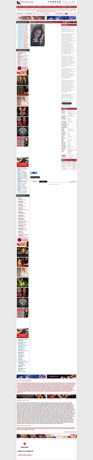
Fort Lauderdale (26, 410)
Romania (47, 428)
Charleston (40, 406)
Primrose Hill (28, 419)
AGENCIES (40, 6)
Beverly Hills (52, 404)
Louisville (23, 415)
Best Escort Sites (49, 8)
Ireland (18, 428)
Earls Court (57, 408)
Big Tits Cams (25, 45)
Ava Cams (26, 24)
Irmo (59, 412)
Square (30, 421)
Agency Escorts (20, 25)
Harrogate (49, 411)
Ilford (37, 412)
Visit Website (70, 157)
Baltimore (26, 404)
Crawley (61, 407)
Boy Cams (25, 31)
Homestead (70, 411)
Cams (27, 30)
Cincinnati (66, 406)
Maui (72, 415)
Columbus (46, 407)
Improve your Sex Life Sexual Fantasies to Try (64, 385)
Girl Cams (25, 32)
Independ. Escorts (21, 24)
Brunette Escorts (21, 37)
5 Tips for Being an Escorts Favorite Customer (26, 382)
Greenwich (23, 411)
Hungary (72, 427)
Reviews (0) (35, 181)
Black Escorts (20, 40)
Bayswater (35, 404)
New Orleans (67, 416)
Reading (41, 419)
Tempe (23, 422)
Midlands (34, 416)
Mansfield (53, 415)
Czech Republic (47, 427)
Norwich (37, 417)
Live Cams (34, 8)
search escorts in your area (70, 431)
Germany (65, 427)
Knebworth (50, 413)
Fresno (31, 410)
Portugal (42, 428)
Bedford (43, 404)
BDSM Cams (26, 47)
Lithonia (53, 414)
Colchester (29, 407)
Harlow (40, 411)
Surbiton (41, 421)
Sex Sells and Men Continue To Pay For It (56, 383)
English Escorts (20, 44)
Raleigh (37, 419)
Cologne (51, 402)
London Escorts (43, 11)
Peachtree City (38, 418)
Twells (30, 422)
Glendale (43, 410)
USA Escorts (20, 26)
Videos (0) (43, 181)
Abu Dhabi (39, 403)
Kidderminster (35, 413)
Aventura (18, 404)
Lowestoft (30, 415)
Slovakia (51, 428)
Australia (19, 427)
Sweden (62, 428)
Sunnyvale (37, 421)
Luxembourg (25, 428)
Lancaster (23, 414)
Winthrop (37, 423)
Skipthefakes (64, 10)
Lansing (27, 414)
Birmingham (69, 402)
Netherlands (34, 428)
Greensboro (73, 410)
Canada (34, 427)
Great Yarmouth (55, 410)
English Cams (26, 44)
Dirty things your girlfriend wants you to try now (44, 385)
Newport (28, 417)
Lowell (26, 415)
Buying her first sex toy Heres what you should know (41, 389)
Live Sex (54, 6)
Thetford (26, 422)
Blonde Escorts (20, 36)
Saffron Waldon (67, 419)
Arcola (60, 403)
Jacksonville (69, 412)
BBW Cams (25, 39)
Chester (58, 406)
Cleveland (24, 407)
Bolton (21, 405)
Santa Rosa (57, 420)
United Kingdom (24, 429)
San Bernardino (27, 420)
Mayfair (18, 416)
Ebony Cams (25, 40)
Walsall (45, 422)
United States (31, 429)
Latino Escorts (20, 43)
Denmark (53, 427)
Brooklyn (56, 405)
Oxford (29, 403)
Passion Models (39, 10)
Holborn (61, 411)
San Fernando (34, 420)
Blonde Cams (26, 36)
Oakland (46, 417)
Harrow (53, 411)
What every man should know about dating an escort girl (43, 384)
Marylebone (68, 415)
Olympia (64, 417)
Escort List (55, 8)
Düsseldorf (55, 402)
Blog (59, 6)
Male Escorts (20, 31)
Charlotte (45, 406)
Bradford (38, 405)
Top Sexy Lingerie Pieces (25, 388)
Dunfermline (52, 408)
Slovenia (55, 428)
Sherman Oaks (70, 420)
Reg (20, 6)
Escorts (54, 11)
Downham (47, 408)
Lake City (67, 413)
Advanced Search (73, 13)
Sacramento (60, 419)
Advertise (64, 6)
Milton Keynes (39, 416)
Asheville (63, 403)
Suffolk (33, 421)
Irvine (62, 412)
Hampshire (32, 411)
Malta (30, 428)
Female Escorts (20, 32)
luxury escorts (59, 10)
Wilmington (33, 423)
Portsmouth (23, 419)
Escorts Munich (53, 10)
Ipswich (56, 412)
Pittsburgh (70, 418)
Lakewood (19, 414)
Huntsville (34, 412)
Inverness (53, 412)
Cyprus (41, 427)
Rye (57, 419)
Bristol (26, 403)
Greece (68, 427)
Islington (65, 412)
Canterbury (22, 406)
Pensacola (44, 418)
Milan (35, 403)
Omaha (67, 417)
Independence (41, 412)
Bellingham (47, 404)
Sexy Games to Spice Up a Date (61, 384)
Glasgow (18, 403)
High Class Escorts (21, 33)
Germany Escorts (21, 29)
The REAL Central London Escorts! (43, 382)
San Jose (46, 420)
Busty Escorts (20, 45)
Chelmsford (49, 406)
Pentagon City (49, 418)
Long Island (71, 414)
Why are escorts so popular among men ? (53, 391)
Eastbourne (62, 408)
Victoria (37, 422)
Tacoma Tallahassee (56, 421)
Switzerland (66, 428)
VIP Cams (27, 33)
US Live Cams (25, 26)
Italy (21, 428)
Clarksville (71, 406)
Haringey (37, 411)
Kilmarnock (40, 413)
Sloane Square (25, 421)
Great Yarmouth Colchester (64, 410)
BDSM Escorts (20, 47)
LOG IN (70, 6)
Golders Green (49, 410)
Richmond (48, 419)
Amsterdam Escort (20, 8)
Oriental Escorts (20, 38)
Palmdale (33, 418)
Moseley (53, 416)
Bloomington (68, 404)
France (60, 427)
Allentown (52, 403)
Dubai (43, 403)
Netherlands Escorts (21, 30)
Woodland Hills (60, 423)
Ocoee (50, 417)
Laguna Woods (62, 413)
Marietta (57, 415)
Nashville (63, 416)
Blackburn (63, 404)
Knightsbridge (55, 413)
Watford (54, 422)
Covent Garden (51, 407)
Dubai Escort (73, 8)
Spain (58, 428)
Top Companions (47, 6)
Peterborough (55, 418)
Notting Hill (42, 417)
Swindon (50, 421)
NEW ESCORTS (26, 6)
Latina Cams (25, 43)
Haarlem (32, 402)
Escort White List (61, 8)
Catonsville (35, 406)
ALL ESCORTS (33, 6)
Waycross (59, 422)
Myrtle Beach (57, 416)
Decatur (21, 408)
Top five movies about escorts (38, 390)
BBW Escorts (20, 39)
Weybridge (28, 423)
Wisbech (44, 423)
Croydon (65, 407)
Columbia (41, 407)
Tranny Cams (26, 46)
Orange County (20, 418)
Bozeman (34, 405)
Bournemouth (29, 405)
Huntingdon (29, 412)
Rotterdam (24, 402)
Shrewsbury (19, 421)
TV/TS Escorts (20, 46)
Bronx (53, 405)
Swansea (46, 421)
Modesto (49, 416)
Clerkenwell (19, 407)
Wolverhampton (53, 423)
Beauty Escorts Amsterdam (30, 10)
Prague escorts (68, 8)
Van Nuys (34, 422)
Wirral (41, 423)
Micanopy (30, 416)
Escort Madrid (70, 10)
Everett (21, 410)
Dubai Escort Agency (21, 10)
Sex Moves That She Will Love (24, 389)
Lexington (44, 414)
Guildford (28, 411)
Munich (38, 402)
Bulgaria (30, 427)
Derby (32, 408)
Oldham (60, 417)
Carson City (30, 406)
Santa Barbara (51, 420)
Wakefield (42, 422)
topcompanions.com (28, 8)
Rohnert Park (53, 419)
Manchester (64, 402)
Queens (33, 419)
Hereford (57, 411)
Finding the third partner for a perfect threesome (50, 387)
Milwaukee (44, 416)
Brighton (42, 405)
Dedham (25, 408)
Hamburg (43, 402)
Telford (65, 421)
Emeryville (72, 408)
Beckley (39, 404)
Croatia (38, 427)
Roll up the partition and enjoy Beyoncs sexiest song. (55, 390)
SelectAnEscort (49, 11)
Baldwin (22, 404)
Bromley (49, 405)
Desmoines (36, 408)
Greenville (19, 411)
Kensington (27, 413)
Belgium (26, 427)
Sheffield (65, 420)
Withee (48, 423)
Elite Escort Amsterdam (41, 8)
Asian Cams (26, 38)
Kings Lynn (45, 413)
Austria (22, 427)
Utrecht (28, 402)
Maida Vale (38, 415)
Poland (38, 428)
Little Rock (58, 414)
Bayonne (30, 404)
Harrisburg (45, 411)
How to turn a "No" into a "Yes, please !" (36, 391)
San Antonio (21, 420)
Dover (43, 408)
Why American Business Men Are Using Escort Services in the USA (34, 383)
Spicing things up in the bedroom (25, 390)
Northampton (33, 417)
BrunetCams (26, 37)
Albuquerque (47, 403)
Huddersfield (23, 412)
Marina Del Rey (62, 415)
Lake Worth (72, 413)
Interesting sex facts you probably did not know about (41, 388)
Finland (57, 427)
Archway (56, 403)
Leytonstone (49, 414)
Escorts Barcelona (45, 10)
